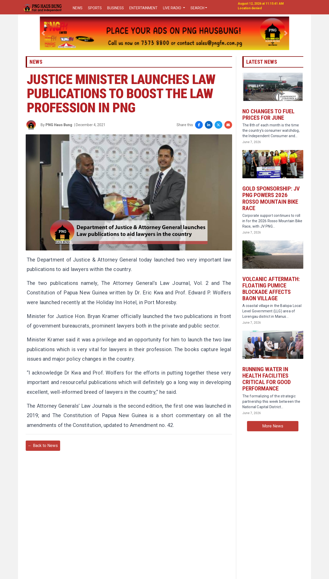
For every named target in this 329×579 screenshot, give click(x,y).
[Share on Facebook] (199, 130)
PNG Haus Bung (58, 129)
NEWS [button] (78, 8)
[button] (43, 33)
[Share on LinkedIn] (209, 130)
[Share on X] (218, 130)
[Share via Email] (228, 130)
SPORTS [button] (95, 8)
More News (272, 437)
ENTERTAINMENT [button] (143, 8)
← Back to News (43, 470)
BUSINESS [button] (115, 8)
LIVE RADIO (172, 8)
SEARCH (197, 8)
